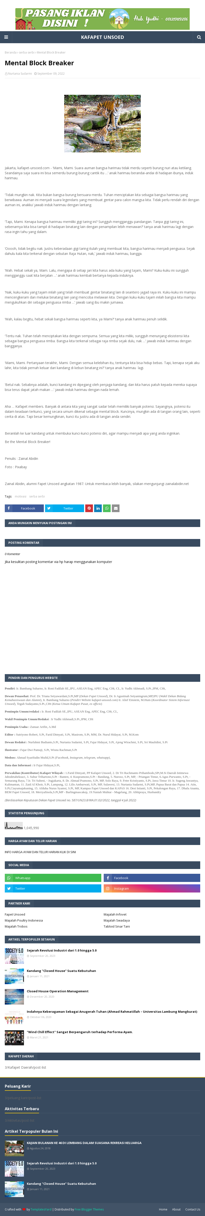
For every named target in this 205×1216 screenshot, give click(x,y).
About (176, 1209)
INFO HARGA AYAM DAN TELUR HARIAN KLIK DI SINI (40, 852)
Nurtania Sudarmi (20, 74)
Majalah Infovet (115, 914)
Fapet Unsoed (15, 914)
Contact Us (192, 1209)
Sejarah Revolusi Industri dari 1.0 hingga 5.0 (62, 950)
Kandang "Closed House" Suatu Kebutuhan (61, 971)
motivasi (20, 496)
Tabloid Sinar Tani (117, 926)
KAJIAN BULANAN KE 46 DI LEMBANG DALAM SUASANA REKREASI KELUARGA (84, 1143)
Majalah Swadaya (117, 920)
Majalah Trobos (16, 926)
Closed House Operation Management (58, 991)
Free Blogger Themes (89, 1209)
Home (163, 1209)
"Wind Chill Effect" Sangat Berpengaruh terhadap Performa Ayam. (80, 1032)
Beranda (11, 52)
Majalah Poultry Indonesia (24, 920)
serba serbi (26, 52)
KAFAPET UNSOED (102, 37)
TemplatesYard (41, 1209)
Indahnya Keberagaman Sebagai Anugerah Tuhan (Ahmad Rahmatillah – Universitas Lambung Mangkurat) (112, 1011)
